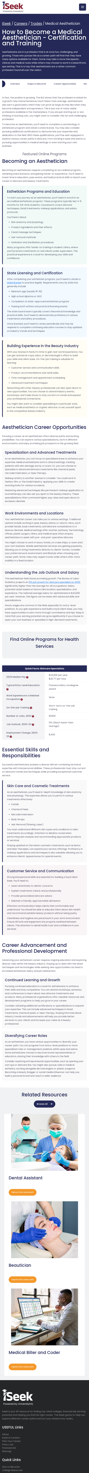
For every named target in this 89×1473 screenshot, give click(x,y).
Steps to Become (37, 83)
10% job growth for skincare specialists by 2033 (54, 582)
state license (14, 282)
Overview (15, 83)
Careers (20, 23)
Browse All (42, 1103)
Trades (36, 23)
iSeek (6, 23)
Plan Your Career (11, 1441)
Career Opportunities (65, 83)
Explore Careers (11, 1437)
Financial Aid (9, 1448)
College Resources (12, 1470)
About (5, 1434)
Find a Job (7, 1444)
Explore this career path (23, 1192)
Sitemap (6, 1451)
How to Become (11, 1466)
